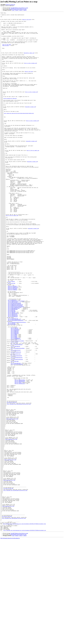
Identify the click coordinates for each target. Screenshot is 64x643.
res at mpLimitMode (15, 393)
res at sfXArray (14, 392)
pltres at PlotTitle (12, 343)
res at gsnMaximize (12, 357)
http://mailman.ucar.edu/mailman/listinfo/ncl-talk (19, 482)
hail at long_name (6, 51)
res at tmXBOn (14, 398)
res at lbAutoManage (15, 413)
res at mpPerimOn (12, 370)
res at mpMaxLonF (15, 397)
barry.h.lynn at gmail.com (30, 73)
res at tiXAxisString (13, 375)
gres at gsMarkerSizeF (20, 454)
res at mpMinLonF (15, 396)
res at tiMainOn (11, 372)
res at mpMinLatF (15, 394)
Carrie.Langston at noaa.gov (10, 115)
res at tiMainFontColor (13, 373)
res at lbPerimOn (15, 431)
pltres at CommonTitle (13, 341)
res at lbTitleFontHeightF (17, 434)
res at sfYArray (14, 391)
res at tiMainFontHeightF (16, 411)
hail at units (5, 52)
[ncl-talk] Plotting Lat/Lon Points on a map (19, 7)
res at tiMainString (12, 374)
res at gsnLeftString (13, 377)
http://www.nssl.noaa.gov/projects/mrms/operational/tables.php (19, 133)
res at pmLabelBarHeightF (16, 426)
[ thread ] (17, 10)
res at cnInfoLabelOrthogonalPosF (15, 382)
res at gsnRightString (13, 379)
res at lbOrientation (15, 417)
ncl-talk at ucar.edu (12, 480)
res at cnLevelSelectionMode (17, 406)
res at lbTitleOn (12, 386)
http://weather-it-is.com (12, 500)
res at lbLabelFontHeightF (17, 428)
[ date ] (13, 10)
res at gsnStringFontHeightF (14, 381)
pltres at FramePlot (12, 345)
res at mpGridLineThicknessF (14, 360)
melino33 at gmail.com (10, 4)
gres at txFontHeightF (20, 457)
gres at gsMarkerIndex (20, 453)
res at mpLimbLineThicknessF (14, 362)
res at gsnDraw (11, 335)
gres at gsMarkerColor (20, 455)
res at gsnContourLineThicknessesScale (17, 384)
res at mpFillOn (11, 369)
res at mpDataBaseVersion (14, 367)
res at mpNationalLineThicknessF (15, 363)
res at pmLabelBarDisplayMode (17, 415)
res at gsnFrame (11, 337)
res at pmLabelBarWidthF (16, 424)
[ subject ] (21, 10)
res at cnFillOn (11, 385)
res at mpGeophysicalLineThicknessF (16, 358)
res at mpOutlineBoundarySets (14, 366)
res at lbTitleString (15, 433)
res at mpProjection (13, 359)
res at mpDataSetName (13, 368)
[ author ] (25, 10)
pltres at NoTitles (12, 340)
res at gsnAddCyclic (15, 403)
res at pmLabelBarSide (16, 420)
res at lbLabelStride (15, 422)
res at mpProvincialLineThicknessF (16, 365)
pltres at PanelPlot (12, 344)
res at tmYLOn (14, 399)
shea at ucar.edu (29, 83)
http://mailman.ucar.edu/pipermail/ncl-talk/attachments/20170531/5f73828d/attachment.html (24, 626)
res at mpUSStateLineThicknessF (15, 364)
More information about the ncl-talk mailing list (10, 641)
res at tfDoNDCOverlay (16, 404)
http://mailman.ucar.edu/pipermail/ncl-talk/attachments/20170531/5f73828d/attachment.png (24, 634)
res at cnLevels (14, 408)
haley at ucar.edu (26, 20)
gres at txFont (18, 456)
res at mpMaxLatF (15, 395)
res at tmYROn (14, 402)
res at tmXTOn (14, 401)
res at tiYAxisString (13, 376)
